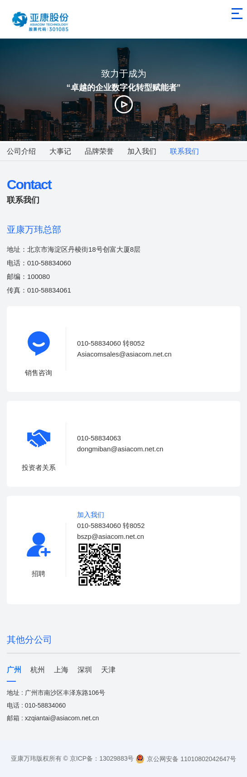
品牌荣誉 (99, 151)
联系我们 (184, 151)
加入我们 (141, 151)
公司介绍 (21, 151)
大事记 (60, 151)
